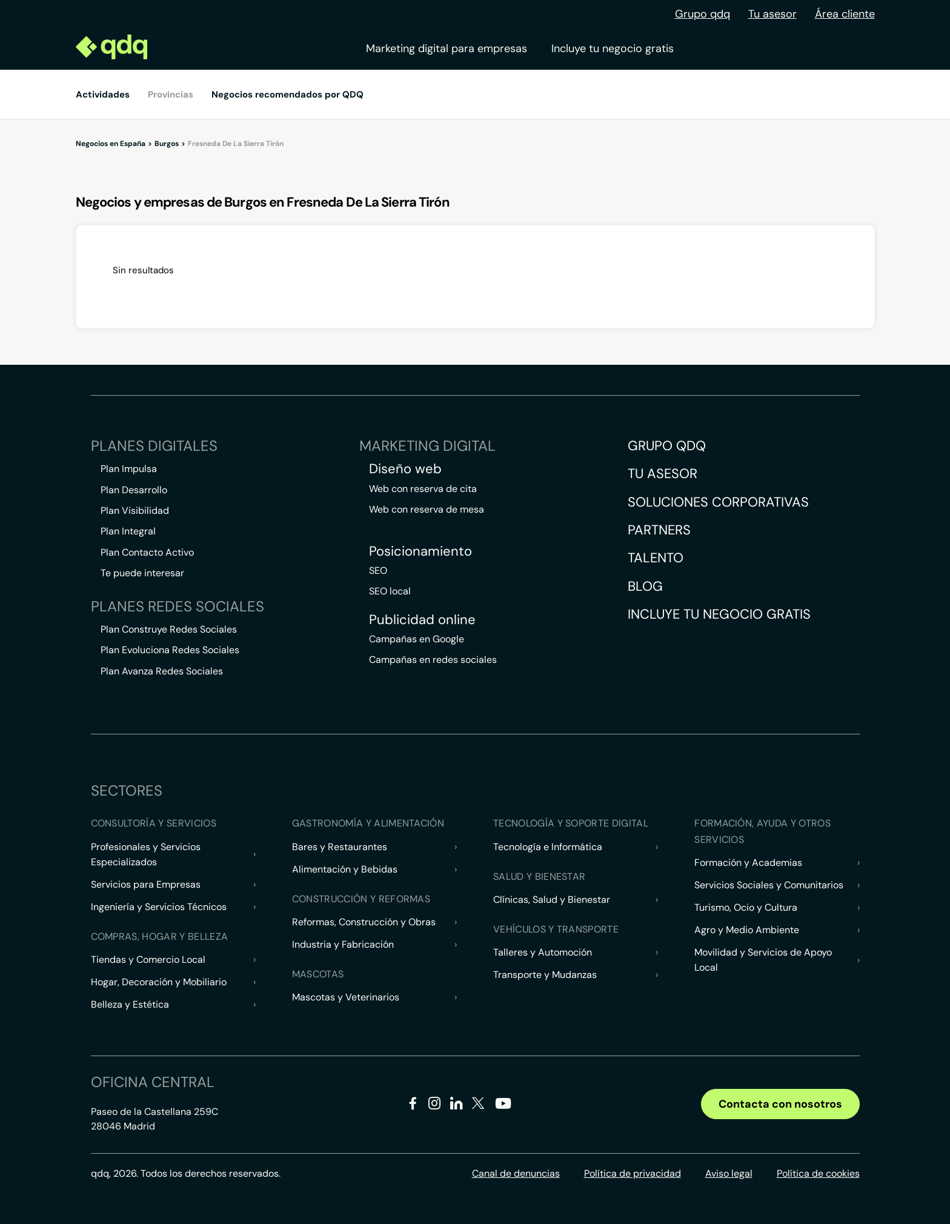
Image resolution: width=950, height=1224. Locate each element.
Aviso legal (728, 1173)
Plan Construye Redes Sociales (169, 629)
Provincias (170, 94)
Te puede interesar (142, 573)
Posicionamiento (420, 551)
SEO (378, 570)
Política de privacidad (632, 1173)
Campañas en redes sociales (433, 659)
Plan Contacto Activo (147, 552)
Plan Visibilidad (135, 510)
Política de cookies (818, 1173)
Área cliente (845, 14)
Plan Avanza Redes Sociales (162, 671)
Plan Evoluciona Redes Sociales (170, 650)
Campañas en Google (416, 639)
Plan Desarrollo (134, 490)
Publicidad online (422, 620)
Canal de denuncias (516, 1173)
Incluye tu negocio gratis (612, 48)
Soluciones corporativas (718, 502)
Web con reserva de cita (423, 488)
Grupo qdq (702, 14)
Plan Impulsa (129, 468)
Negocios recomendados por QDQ (287, 94)
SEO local (390, 591)
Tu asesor (772, 14)
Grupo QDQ (667, 445)
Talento (655, 558)
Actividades (103, 94)
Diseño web (405, 469)
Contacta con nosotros (780, 1104)
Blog (645, 586)
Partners (659, 530)
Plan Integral (128, 531)
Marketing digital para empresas (446, 48)
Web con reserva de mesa (426, 509)
